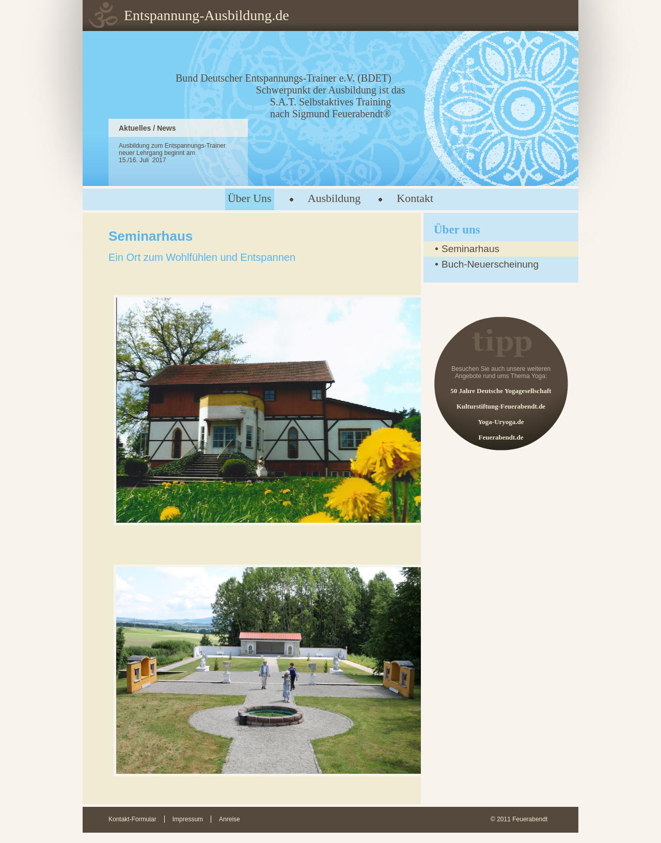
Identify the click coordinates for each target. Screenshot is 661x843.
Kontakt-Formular (132, 819)
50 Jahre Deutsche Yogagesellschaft (500, 391)
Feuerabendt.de (500, 437)
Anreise (229, 819)
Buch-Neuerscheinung (490, 264)
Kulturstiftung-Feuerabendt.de (501, 406)
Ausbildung (334, 198)
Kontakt (415, 198)
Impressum (187, 819)
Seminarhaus (470, 248)
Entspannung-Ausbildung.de (206, 15)
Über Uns (250, 198)
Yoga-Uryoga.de (501, 422)
